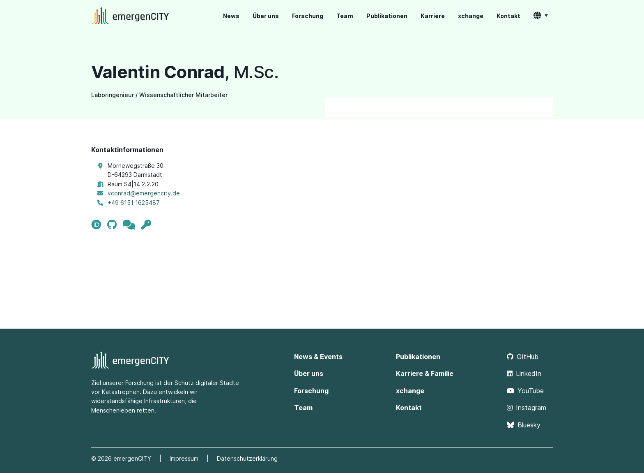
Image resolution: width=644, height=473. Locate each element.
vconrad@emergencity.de (144, 193)
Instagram (526, 407)
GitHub (522, 356)
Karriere (433, 15)
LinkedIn (524, 373)
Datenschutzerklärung (247, 458)
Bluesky (523, 425)
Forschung (307, 15)
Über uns (266, 15)
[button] (541, 16)
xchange (470, 15)
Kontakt (508, 15)
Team (344, 15)
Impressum (184, 458)
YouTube (525, 391)
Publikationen (386, 15)
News (231, 15)
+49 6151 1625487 (134, 202)
